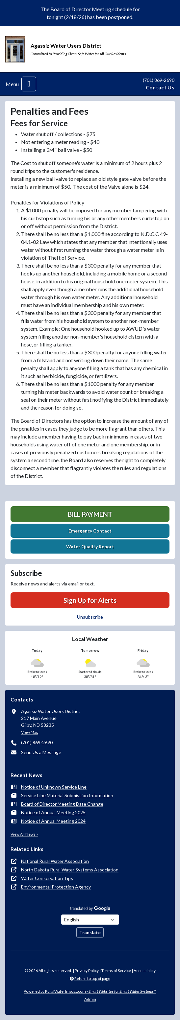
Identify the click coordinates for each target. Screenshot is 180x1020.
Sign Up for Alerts (90, 600)
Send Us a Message (41, 752)
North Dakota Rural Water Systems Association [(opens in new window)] (69, 869)
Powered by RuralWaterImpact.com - (90, 991)
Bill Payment (90, 514)
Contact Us (160, 87)
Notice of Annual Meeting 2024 (53, 821)
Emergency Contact (90, 531)
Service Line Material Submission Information (67, 795)
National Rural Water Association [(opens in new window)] (55, 861)
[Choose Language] (90, 919)
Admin (90, 999)
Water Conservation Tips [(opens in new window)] (47, 878)
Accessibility (145, 970)
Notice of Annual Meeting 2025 (53, 812)
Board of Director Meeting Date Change (62, 804)
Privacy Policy (87, 970)
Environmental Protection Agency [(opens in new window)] (56, 887)
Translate (90, 932)
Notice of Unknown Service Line (54, 787)
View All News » (24, 834)
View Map (29, 732)
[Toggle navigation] (28, 84)
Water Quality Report (90, 546)
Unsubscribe (90, 617)
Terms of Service (116, 970)
